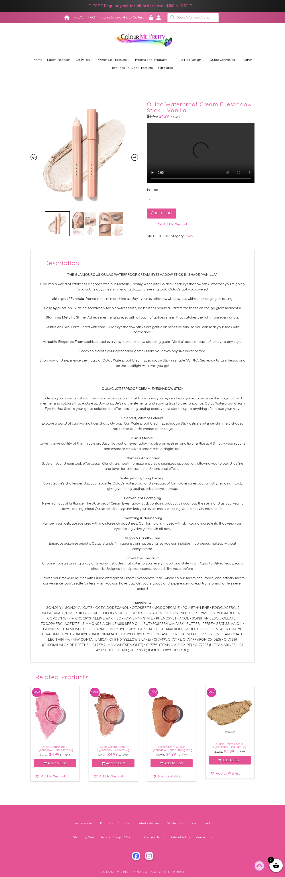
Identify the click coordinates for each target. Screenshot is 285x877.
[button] (172, 224)
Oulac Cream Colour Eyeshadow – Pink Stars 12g (55, 748)
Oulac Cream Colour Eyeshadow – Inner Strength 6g (171, 748)
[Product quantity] (153, 200)
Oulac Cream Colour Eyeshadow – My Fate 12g (230, 745)
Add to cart (161, 213)
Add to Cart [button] (55, 763)
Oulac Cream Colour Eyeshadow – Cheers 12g (113, 748)
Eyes (189, 236)
